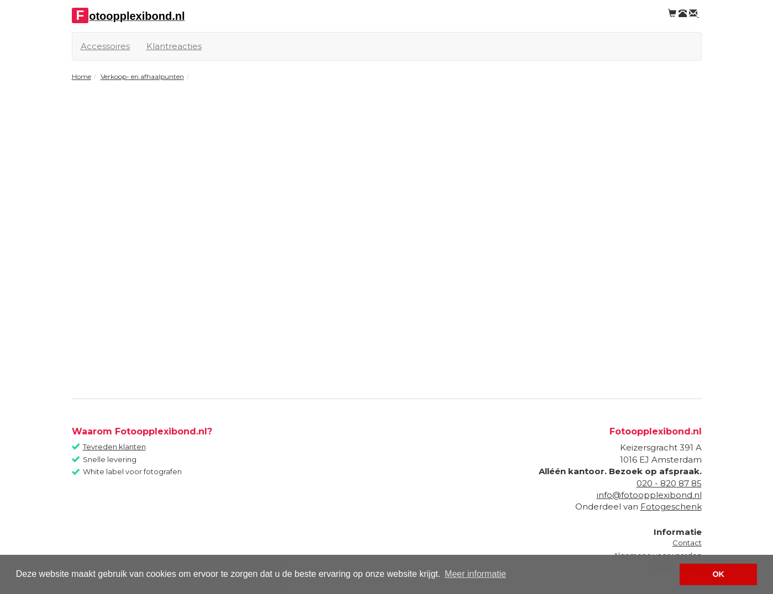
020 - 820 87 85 (669, 483)
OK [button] (718, 574)
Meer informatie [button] (475, 574)
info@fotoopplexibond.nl (649, 495)
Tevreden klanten (114, 446)
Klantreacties (174, 46)
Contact (687, 542)
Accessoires (105, 46)
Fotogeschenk (671, 506)
